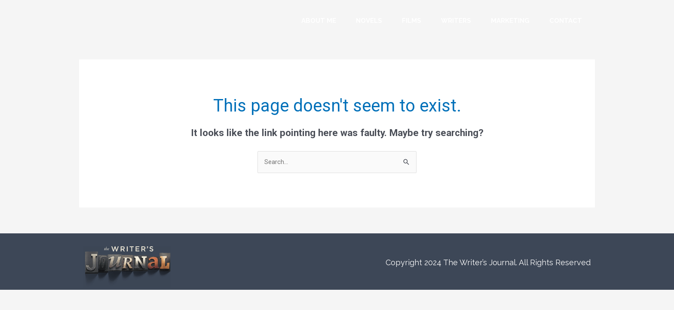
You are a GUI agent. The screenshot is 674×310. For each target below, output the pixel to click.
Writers (456, 21)
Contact (565, 21)
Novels (369, 21)
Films (411, 21)
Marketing (510, 21)
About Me (318, 21)
